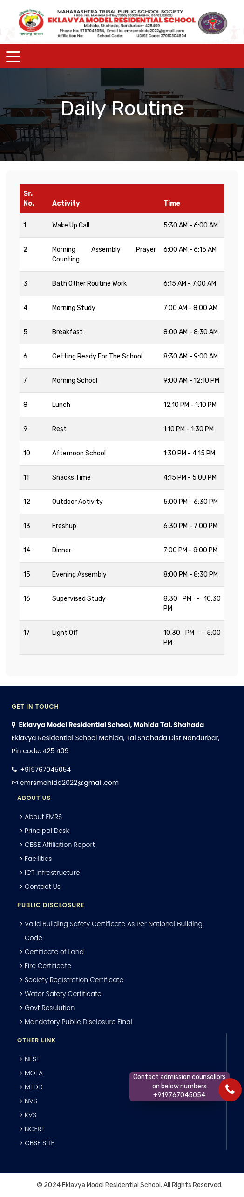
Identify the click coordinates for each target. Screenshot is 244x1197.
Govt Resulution (50, 1007)
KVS (30, 1115)
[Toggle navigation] (13, 56)
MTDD (34, 1087)
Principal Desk (47, 830)
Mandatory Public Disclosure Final (78, 1021)
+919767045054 (45, 769)
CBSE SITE (39, 1143)
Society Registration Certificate (74, 979)
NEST (32, 1059)
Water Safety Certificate (63, 993)
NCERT (35, 1129)
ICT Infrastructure (52, 872)
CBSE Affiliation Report (60, 844)
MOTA (34, 1073)
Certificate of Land (54, 951)
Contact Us (43, 886)
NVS (31, 1101)
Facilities (38, 858)
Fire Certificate (48, 965)
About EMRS (43, 816)
